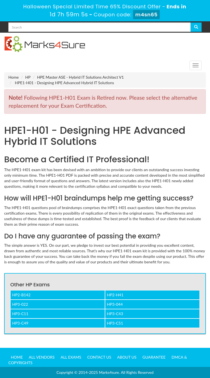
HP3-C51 (115, 323)
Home (13, 77)
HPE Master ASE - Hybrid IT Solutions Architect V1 (80, 77)
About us (126, 357)
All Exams (71, 357)
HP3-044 (115, 304)
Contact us (99, 357)
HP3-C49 (20, 323)
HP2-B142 (21, 294)
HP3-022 (20, 304)
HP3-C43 (115, 313)
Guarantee (154, 357)
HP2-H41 (115, 294)
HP (28, 77)
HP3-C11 (20, 313)
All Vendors (42, 357)
